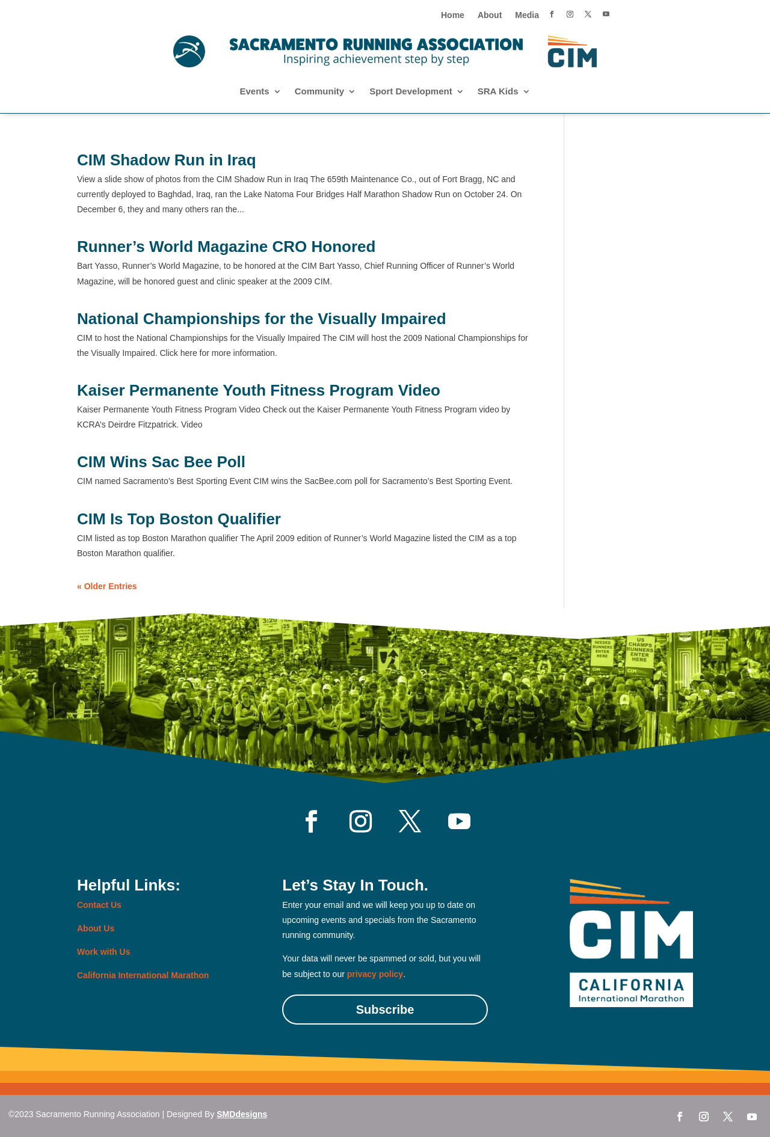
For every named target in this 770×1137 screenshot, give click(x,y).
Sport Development (410, 91)
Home (452, 15)
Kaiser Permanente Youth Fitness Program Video (258, 390)
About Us (95, 928)
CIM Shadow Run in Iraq (166, 160)
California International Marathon (143, 975)
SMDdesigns (242, 1114)
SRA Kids (498, 91)
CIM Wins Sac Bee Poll (161, 462)
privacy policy (375, 974)
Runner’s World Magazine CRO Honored (226, 247)
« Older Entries (107, 586)
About (490, 15)
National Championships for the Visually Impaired (261, 319)
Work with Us (103, 952)
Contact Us (99, 905)
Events (254, 91)
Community (320, 91)
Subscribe (385, 1009)
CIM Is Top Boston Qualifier (179, 519)
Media (527, 15)
